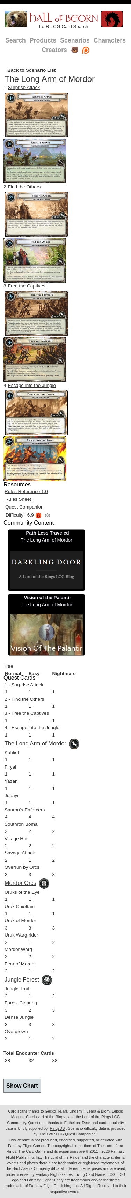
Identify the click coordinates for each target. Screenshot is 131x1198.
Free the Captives (26, 286)
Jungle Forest (22, 979)
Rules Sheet (18, 499)
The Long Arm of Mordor (50, 79)
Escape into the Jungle (32, 385)
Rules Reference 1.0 (26, 491)
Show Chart (22, 1085)
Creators (54, 49)
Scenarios (74, 40)
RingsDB (57, 1128)
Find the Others (24, 186)
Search (15, 40)
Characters (110, 40)
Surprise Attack (24, 87)
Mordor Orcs (20, 883)
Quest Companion (24, 507)
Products (43, 40)
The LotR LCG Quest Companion (67, 1134)
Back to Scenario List (31, 70)
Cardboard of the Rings (45, 1117)
